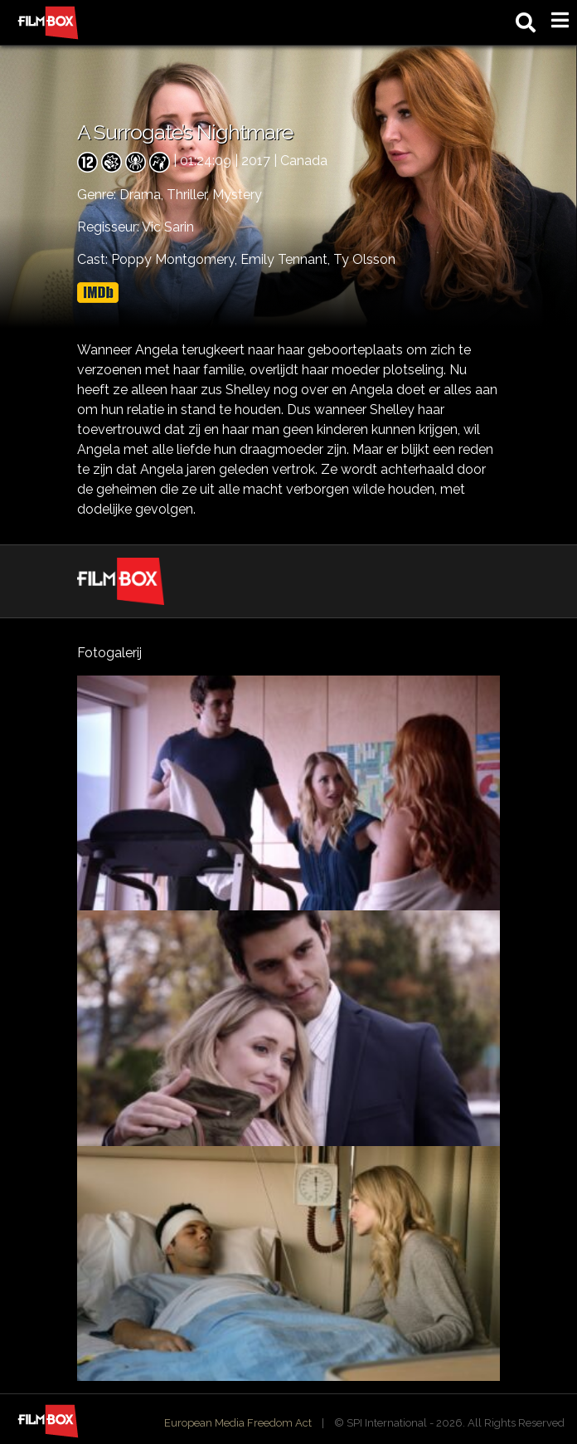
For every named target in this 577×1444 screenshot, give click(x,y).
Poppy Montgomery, (175, 259)
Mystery (237, 194)
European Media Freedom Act (238, 1423)
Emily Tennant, (286, 259)
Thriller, (189, 194)
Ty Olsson (364, 259)
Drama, (143, 194)
